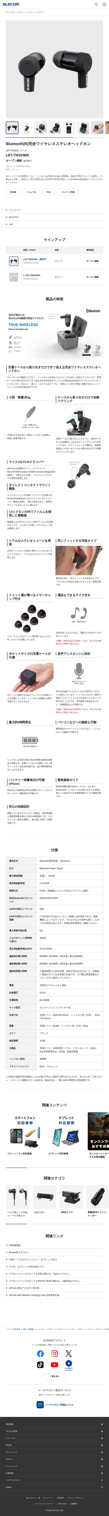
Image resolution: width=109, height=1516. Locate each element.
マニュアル (31, 192)
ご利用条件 (60, 1498)
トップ (8, 1329)
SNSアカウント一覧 (33, 1498)
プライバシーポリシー (75, 1498)
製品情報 (17, 1329)
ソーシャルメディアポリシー (44, 1504)
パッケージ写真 (68, 192)
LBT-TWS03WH (32, 275)
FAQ (49, 192)
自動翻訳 (74, 1504)
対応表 (13, 192)
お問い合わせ (62, 1504)
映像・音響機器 (28, 1329)
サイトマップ (48, 1498)
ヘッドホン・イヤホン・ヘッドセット (50, 1329)
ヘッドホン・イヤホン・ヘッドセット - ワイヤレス (26, 12)
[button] (54, 1438)
